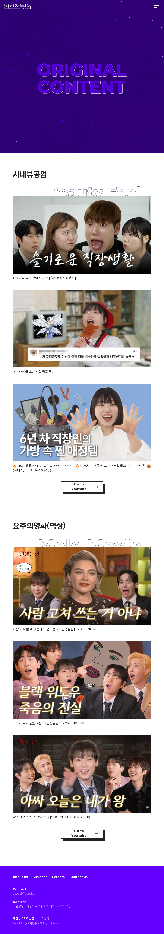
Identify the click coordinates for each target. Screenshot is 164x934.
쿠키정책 (44, 918)
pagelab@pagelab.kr (25, 893)
